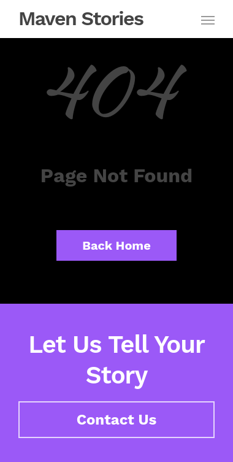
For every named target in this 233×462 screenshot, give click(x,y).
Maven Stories (80, 18)
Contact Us (117, 419)
